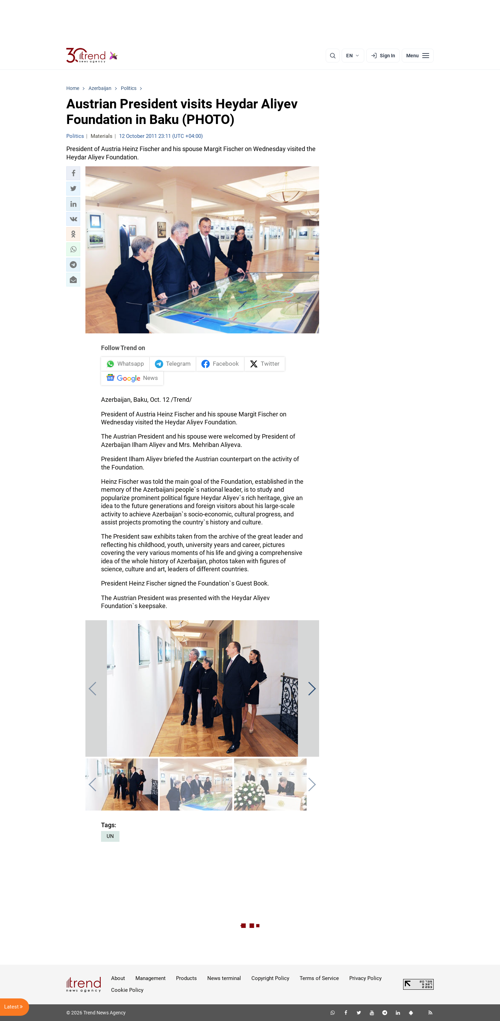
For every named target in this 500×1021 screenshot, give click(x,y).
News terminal (224, 978)
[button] (73, 173)
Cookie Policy (127, 990)
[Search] (333, 56)
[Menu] (418, 56)
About (118, 978)
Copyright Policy (270, 978)
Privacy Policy (365, 978)
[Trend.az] (92, 55)
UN (110, 836)
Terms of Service (319, 978)
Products (186, 978)
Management (150, 978)
